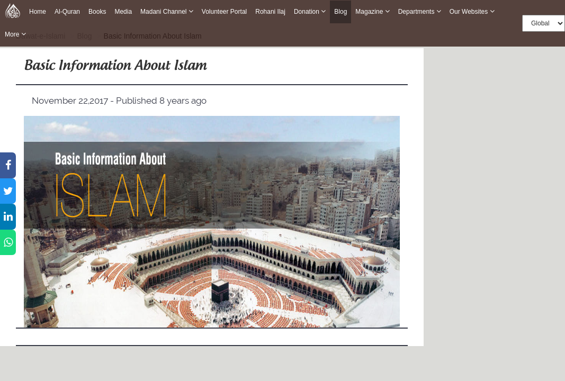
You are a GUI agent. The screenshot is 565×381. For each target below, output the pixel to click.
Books (97, 11)
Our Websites (472, 11)
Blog (340, 12)
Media (123, 11)
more (15, 34)
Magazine (372, 11)
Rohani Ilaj (270, 11)
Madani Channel (166, 11)
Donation (310, 11)
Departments (419, 11)
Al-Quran (67, 11)
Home (37, 11)
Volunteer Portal (224, 11)
